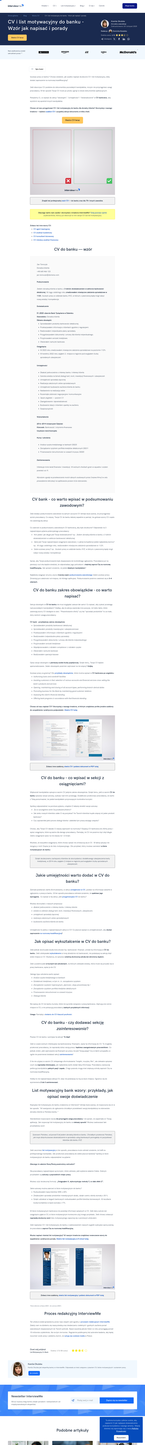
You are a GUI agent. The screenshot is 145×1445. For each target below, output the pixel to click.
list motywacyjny (49, 1150)
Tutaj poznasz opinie (98, 213)
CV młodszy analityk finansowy (45, 240)
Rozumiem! (121, 1438)
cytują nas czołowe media (74, 1336)
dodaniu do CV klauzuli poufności (58, 1014)
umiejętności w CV (77, 890)
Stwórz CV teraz (17, 38)
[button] (72, 52)
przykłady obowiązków (64, 673)
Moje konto (129, 6)
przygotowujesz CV (70, 897)
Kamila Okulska (35, 1364)
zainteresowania (66, 1054)
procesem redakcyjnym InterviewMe (95, 1322)
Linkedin (34, 1373)
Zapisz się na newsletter (116, 1400)
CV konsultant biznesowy (43, 236)
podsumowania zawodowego (81, 575)
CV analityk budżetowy (42, 233)
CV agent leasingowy (41, 229)
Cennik (102, 6)
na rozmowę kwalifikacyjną (51, 933)
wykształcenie (55, 953)
